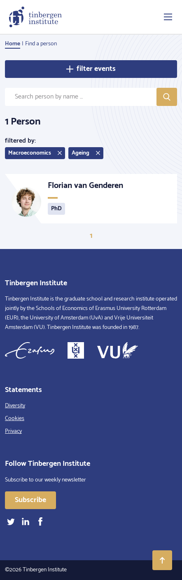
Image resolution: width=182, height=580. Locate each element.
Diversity (15, 406)
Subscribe (30, 500)
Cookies (14, 418)
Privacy (13, 431)
